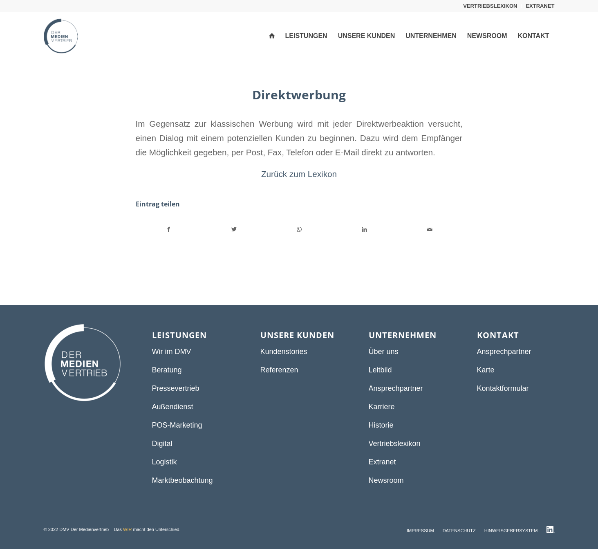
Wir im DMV (171, 351)
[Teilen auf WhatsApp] (299, 229)
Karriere (382, 407)
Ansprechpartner (396, 388)
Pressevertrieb (175, 388)
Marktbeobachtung (182, 480)
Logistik (164, 462)
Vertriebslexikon (395, 443)
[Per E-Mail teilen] (429, 229)
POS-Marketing (177, 425)
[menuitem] (490, 6)
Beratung (167, 370)
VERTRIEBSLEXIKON (490, 6)
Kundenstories (283, 351)
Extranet (382, 462)
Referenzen (279, 370)
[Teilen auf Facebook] (169, 229)
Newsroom (386, 480)
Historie (381, 425)
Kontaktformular (503, 388)
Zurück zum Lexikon (299, 174)
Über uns (384, 351)
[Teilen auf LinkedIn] (364, 229)
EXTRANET (540, 6)
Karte (486, 370)
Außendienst (172, 407)
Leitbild (380, 370)
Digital (162, 443)
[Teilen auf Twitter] (234, 229)
